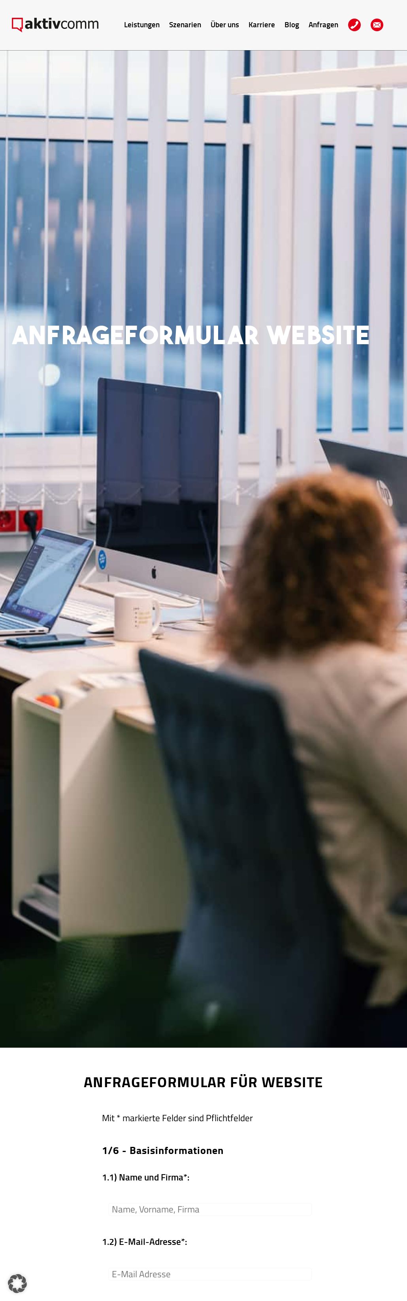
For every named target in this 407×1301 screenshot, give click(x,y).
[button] (17, 1283)
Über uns (225, 24)
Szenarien (185, 24)
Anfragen (323, 24)
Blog (292, 24)
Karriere (262, 24)
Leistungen (142, 24)
